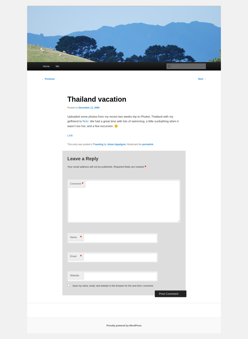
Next (202, 79)
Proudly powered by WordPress (123, 325)
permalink (147, 144)
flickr (85, 121)
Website (74, 275)
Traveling (98, 144)
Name (76, 237)
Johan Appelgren (116, 144)
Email (76, 256)
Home (46, 66)
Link (70, 135)
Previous (48, 79)
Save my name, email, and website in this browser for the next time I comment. (113, 285)
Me (57, 66)
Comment (77, 184)
